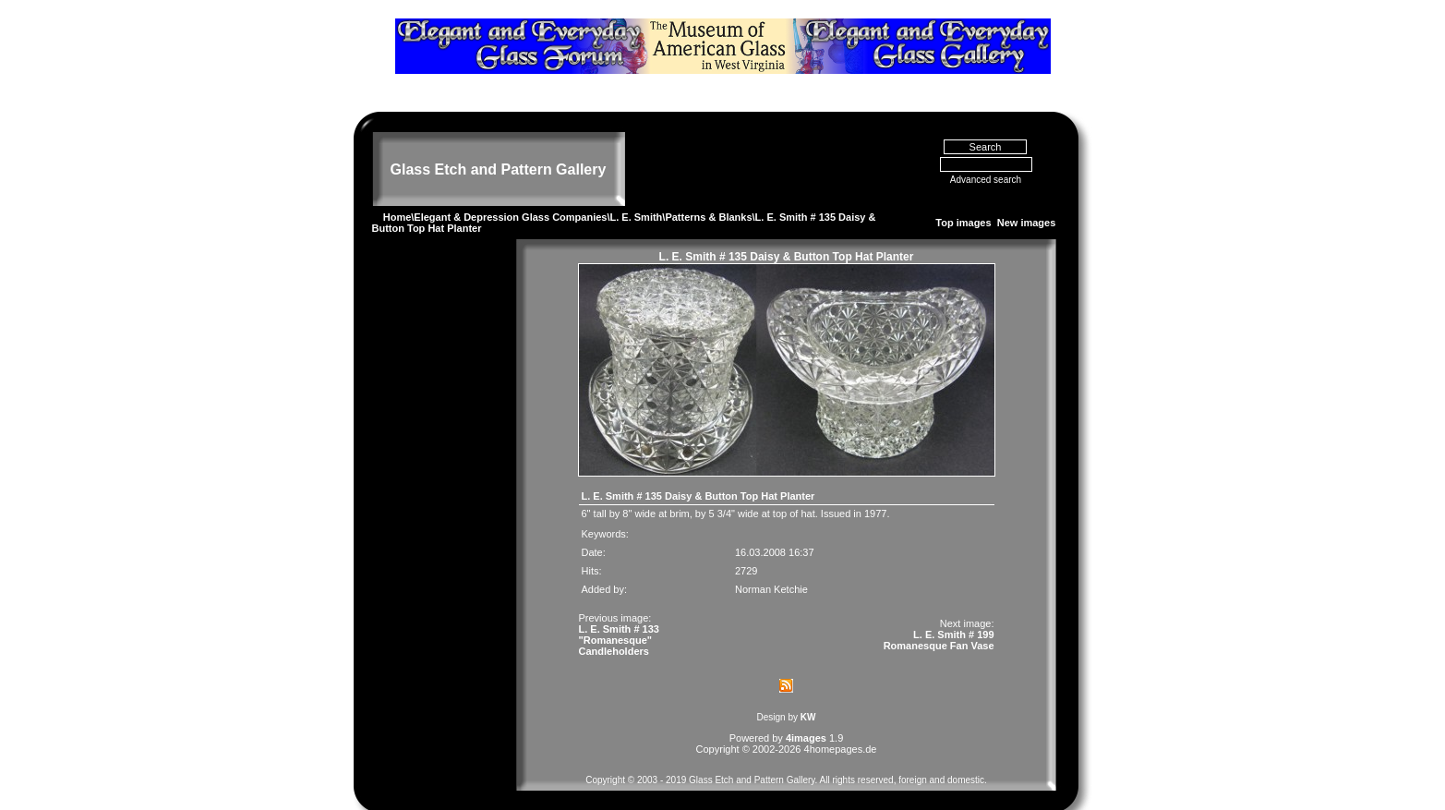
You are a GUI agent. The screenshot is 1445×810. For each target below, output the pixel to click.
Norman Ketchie (771, 562)
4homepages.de (840, 722)
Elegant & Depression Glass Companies (510, 190)
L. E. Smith (636, 190)
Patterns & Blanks (708, 190)
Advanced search (985, 153)
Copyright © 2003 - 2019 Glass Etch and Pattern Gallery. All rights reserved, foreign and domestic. (786, 753)
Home (397, 190)
